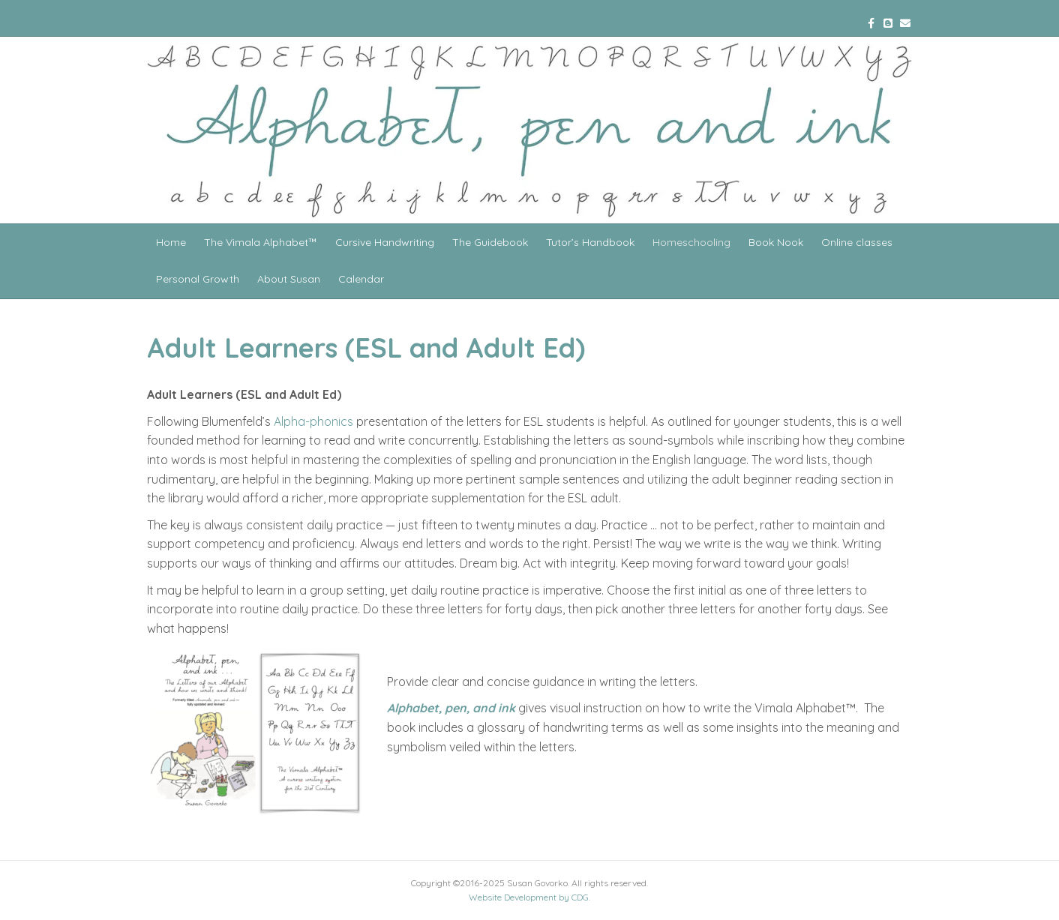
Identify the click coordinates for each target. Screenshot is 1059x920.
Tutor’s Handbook (590, 242)
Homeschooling (691, 242)
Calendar (361, 279)
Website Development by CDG (529, 897)
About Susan (288, 279)
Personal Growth (197, 279)
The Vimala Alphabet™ (260, 242)
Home (171, 242)
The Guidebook (490, 242)
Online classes (856, 242)
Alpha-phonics (313, 421)
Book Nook (775, 242)
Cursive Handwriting (384, 242)
